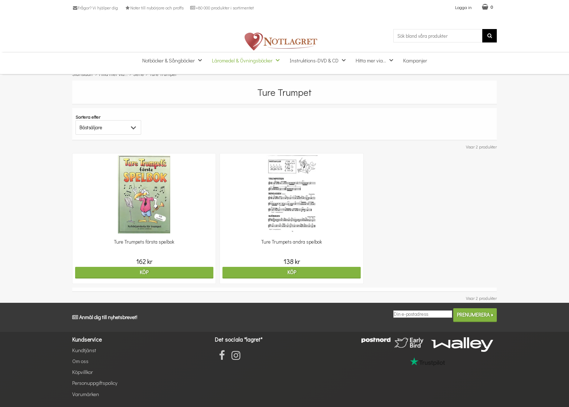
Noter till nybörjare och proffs (153, 8)
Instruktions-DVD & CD (320, 60)
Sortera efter (88, 117)
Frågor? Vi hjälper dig (95, 8)
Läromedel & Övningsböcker (248, 60)
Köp (123, 272)
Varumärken (85, 394)
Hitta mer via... (376, 60)
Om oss (80, 361)
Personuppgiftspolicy (94, 382)
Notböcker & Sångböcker (174, 60)
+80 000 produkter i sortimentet (222, 8)
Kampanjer (415, 60)
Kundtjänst (84, 350)
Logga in (463, 7)
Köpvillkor (82, 372)
